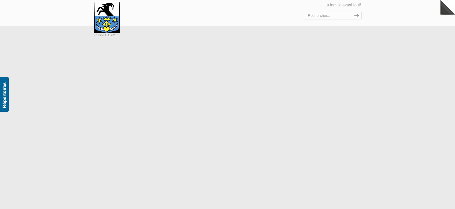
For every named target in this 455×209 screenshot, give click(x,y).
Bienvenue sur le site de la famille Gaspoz (119, 17)
